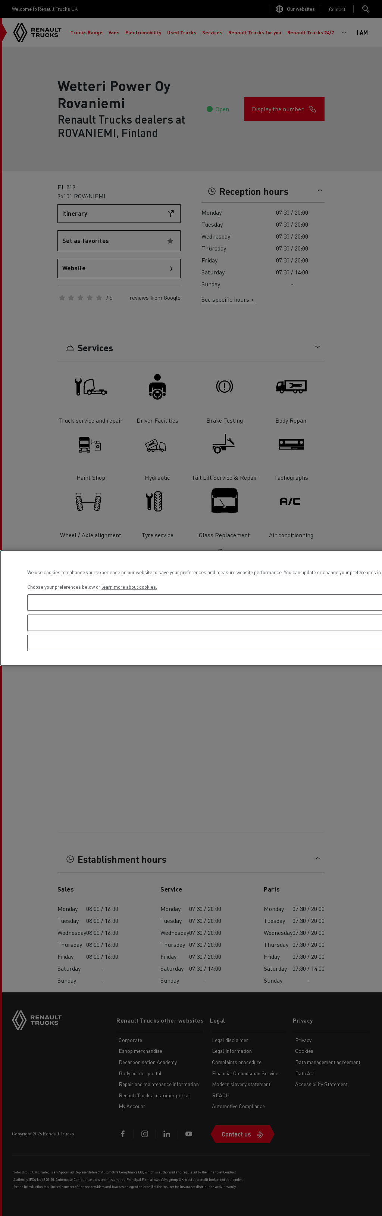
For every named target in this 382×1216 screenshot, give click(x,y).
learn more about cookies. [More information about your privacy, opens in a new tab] (129, 587)
